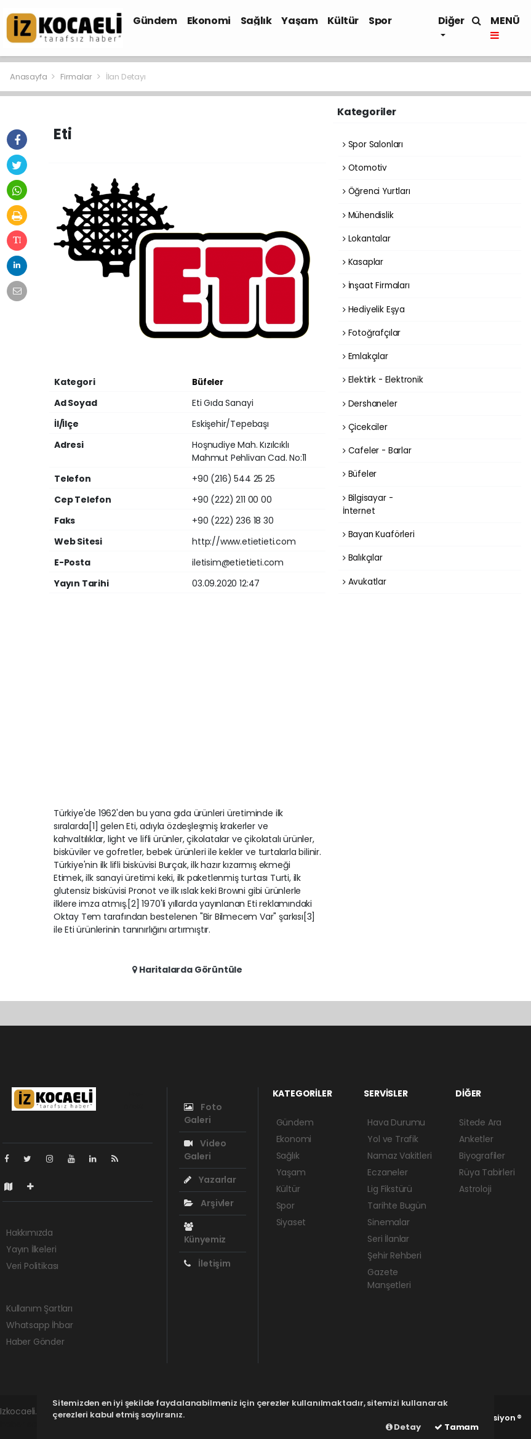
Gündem (155, 21)
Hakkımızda (29, 1232)
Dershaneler (370, 404)
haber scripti (26, 1424)
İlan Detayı (126, 77)
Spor (380, 21)
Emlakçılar (365, 356)
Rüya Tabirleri (486, 1172)
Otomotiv (365, 168)
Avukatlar (364, 582)
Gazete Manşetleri (388, 1278)
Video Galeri (205, 1149)
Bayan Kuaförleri (379, 534)
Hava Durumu (396, 1122)
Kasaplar (363, 262)
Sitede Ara (480, 1122)
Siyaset (291, 1222)
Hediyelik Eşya (374, 309)
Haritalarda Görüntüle (187, 969)
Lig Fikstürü (389, 1189)
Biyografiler (482, 1155)
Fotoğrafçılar (372, 333)
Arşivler (209, 1203)
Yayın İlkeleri (31, 1249)
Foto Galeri (203, 1113)
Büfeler (207, 382)
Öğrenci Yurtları (376, 191)
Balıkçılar (363, 558)
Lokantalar (367, 239)
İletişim (207, 1263)
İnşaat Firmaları (376, 285)
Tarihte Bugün (396, 1205)
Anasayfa (29, 77)
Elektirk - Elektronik (383, 380)
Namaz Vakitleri (399, 1155)
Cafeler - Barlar (377, 450)
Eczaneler (387, 1172)
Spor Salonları (373, 144)
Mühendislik (368, 215)
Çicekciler (365, 427)
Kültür (343, 21)
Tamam (456, 1427)
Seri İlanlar (388, 1239)
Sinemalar (388, 1222)
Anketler (476, 1139)
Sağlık (256, 21)
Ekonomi (209, 21)
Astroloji (475, 1189)
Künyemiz (205, 1234)
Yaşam (299, 21)
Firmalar (76, 77)
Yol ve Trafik (392, 1139)
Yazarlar (210, 1179)
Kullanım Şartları (39, 1308)
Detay (403, 1427)
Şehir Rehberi (394, 1255)
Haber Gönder (35, 1342)
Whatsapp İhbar (39, 1325)
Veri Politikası (32, 1266)
